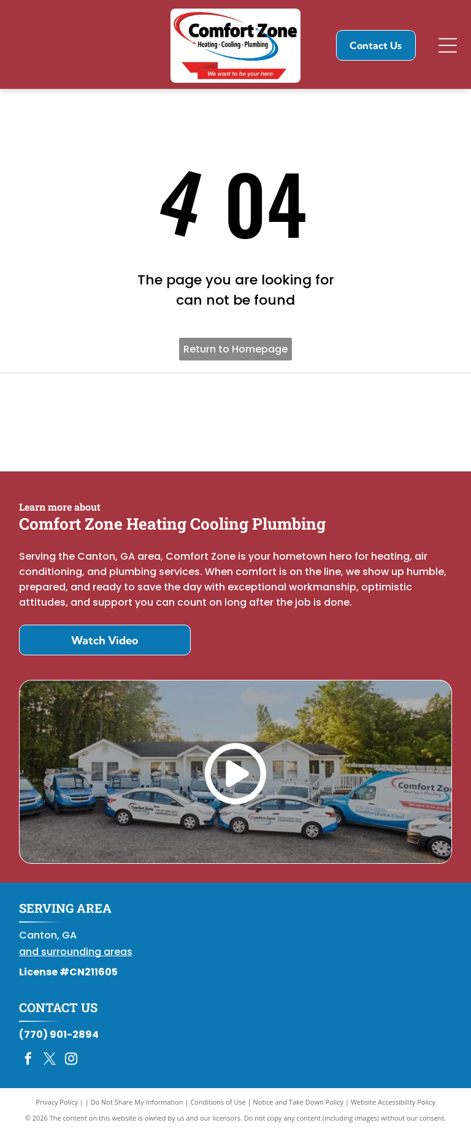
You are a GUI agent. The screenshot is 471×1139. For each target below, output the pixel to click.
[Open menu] (447, 45)
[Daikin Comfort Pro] (236, 425)
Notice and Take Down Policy (298, 1108)
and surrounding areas (75, 958)
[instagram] (71, 1066)
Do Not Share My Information (137, 1108)
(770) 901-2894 (59, 1041)
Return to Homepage (235, 349)
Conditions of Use (218, 1108)
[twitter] (49, 1066)
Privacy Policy (57, 1108)
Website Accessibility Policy (393, 1108)
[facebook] (28, 1066)
